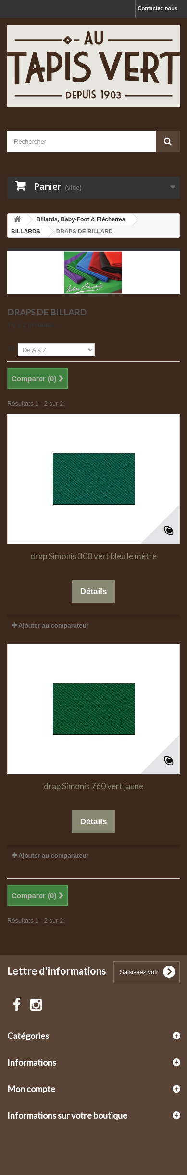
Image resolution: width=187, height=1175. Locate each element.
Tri (11, 349)
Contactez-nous (158, 8)
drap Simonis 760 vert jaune (93, 786)
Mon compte (31, 1088)
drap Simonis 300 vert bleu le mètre (93, 556)
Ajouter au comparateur (53, 625)
